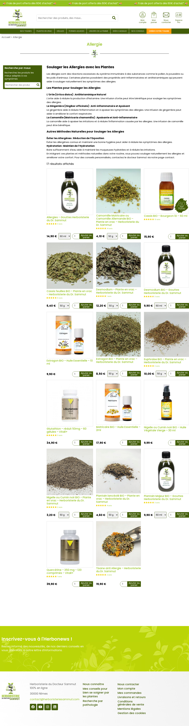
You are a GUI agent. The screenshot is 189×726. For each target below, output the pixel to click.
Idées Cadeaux (120, 31)
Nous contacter (128, 684)
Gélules (60, 31)
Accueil (6, 37)
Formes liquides (76, 31)
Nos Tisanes (26, 31)
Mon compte (126, 688)
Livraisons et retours (132, 697)
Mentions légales (129, 709)
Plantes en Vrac (44, 31)
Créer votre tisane (159, 31)
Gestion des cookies (132, 713)
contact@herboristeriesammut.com (54, 699)
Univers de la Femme (98, 31)
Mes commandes (129, 693)
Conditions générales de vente (131, 702)
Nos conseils (137, 31)
